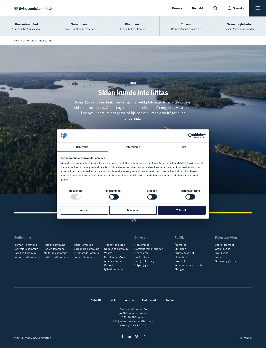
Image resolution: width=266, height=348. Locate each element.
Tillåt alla (181, 210)
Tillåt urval (133, 210)
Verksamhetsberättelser (190, 265)
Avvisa (84, 210)
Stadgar (179, 269)
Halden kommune (54, 244)
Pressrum (129, 300)
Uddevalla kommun (116, 248)
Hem (16, 40)
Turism (219, 257)
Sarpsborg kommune (86, 248)
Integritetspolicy (144, 261)
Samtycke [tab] (82, 146)
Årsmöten (181, 244)
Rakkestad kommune (57, 257)
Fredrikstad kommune (27, 257)
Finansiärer (141, 253)
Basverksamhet (224, 244)
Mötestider (181, 257)
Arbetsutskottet (184, 253)
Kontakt (197, 8)
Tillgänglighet (142, 265)
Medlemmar (141, 244)
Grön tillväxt (222, 248)
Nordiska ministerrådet (148, 248)
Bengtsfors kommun (26, 248)
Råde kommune (83, 244)
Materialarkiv (150, 300)
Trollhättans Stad (114, 244)
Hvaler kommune (54, 248)
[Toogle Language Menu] (236, 8)
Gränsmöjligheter (225, 261)
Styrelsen (180, 248)
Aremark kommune (25, 244)
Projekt (112, 300)
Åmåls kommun (113, 261)
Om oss (177, 8)
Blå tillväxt (221, 253)
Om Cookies (141, 257)
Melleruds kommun (55, 253)
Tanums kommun (84, 257)
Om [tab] (184, 146)
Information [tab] (133, 146)
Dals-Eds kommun (25, 253)
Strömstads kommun (87, 253)
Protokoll (180, 261)
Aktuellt (96, 300)
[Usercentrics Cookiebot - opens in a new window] (191, 135)
